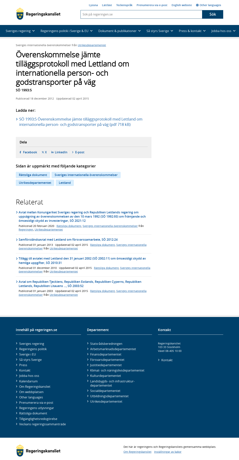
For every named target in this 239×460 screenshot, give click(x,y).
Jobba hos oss (29, 376)
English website (182, 5)
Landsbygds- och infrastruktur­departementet (112, 383)
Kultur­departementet (105, 376)
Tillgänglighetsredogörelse (38, 419)
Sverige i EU (27, 354)
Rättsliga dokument (33, 175)
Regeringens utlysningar (36, 408)
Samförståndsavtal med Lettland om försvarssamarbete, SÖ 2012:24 (68, 239)
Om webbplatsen (31, 392)
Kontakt (24, 370)
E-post (79, 152)
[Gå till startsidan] (38, 13)
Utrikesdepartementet (92, 45)
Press (23, 365)
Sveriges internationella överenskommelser (86, 175)
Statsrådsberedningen (106, 344)
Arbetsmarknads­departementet (113, 349)
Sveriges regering (31, 344)
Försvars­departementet (107, 360)
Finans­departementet (105, 354)
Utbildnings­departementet (109, 396)
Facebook (30, 152)
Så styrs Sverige (30, 360)
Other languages (208, 5)
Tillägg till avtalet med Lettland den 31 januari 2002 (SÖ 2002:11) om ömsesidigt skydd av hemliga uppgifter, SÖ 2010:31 (82, 260)
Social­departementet (105, 391)
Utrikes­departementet (106, 401)
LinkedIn (61, 152)
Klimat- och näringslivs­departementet (117, 370)
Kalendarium (28, 381)
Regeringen (26, 229)
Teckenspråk (124, 5)
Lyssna (93, 5)
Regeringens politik (33, 349)
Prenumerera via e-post (152, 5)
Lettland (65, 183)
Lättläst (107, 5)
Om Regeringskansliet (34, 386)
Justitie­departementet (106, 365)
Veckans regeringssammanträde (42, 424)
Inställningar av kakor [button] (168, 452)
